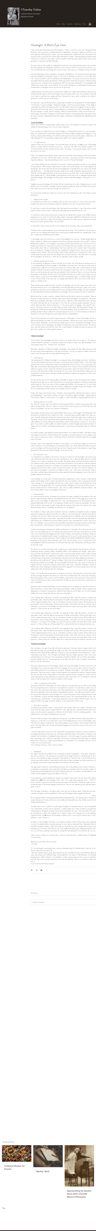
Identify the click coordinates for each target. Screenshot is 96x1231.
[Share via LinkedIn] (41, 870)
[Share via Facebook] (32, 870)
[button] (90, 23)
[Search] (94, 14)
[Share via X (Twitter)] (37, 870)
